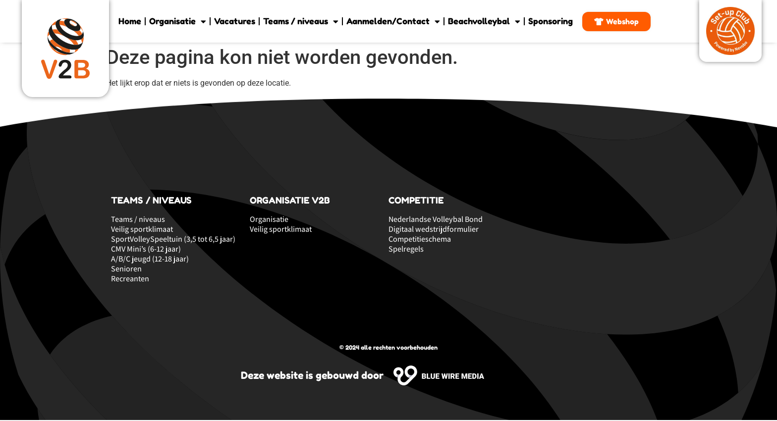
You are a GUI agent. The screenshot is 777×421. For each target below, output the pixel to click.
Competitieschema (419, 240)
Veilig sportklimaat (142, 230)
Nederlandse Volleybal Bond (435, 220)
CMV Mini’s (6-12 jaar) (146, 250)
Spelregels (406, 250)
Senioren (126, 270)
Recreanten (130, 280)
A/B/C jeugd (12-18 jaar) (150, 260)
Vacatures (234, 21)
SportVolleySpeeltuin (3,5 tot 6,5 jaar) (173, 240)
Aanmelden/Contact (393, 21)
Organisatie (177, 21)
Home (129, 21)
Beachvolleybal (484, 21)
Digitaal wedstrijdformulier (433, 230)
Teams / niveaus (300, 21)
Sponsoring (550, 21)
